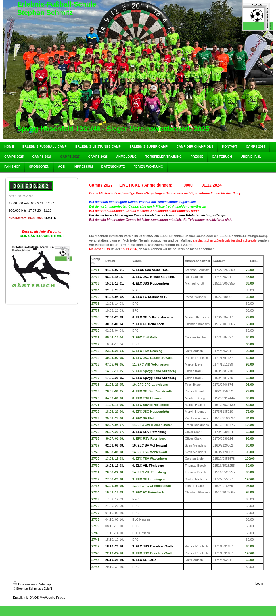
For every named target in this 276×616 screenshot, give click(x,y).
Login (259, 583)
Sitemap (45, 584)
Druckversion (25, 584)
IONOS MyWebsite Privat (46, 597)
